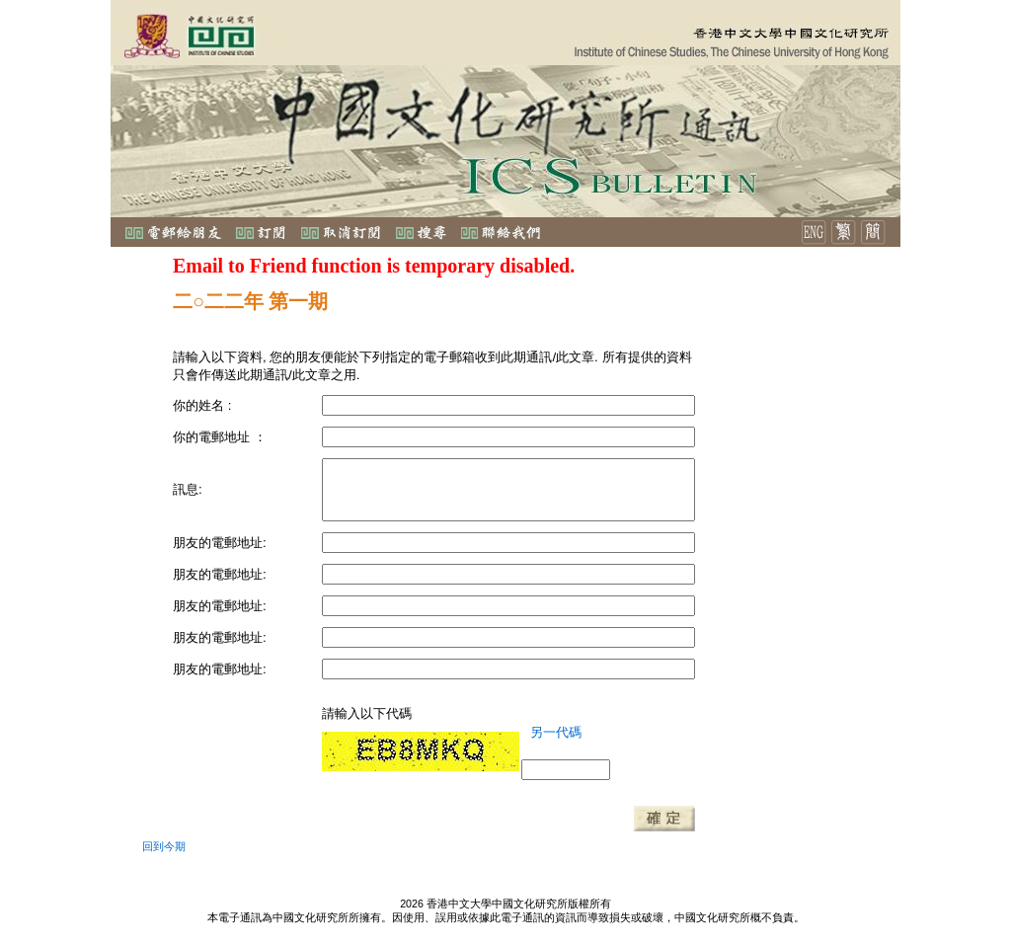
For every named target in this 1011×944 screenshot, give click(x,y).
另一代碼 (556, 732)
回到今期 (164, 846)
